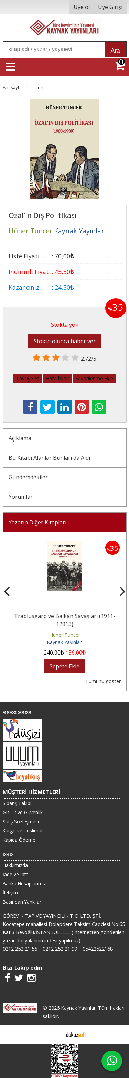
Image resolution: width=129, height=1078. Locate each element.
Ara (115, 50)
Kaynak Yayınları (65, 642)
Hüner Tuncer (64, 635)
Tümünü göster (103, 681)
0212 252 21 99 (60, 948)
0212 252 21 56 (20, 948)
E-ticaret (53, 1034)
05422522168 (98, 948)
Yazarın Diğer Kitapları (37, 522)
